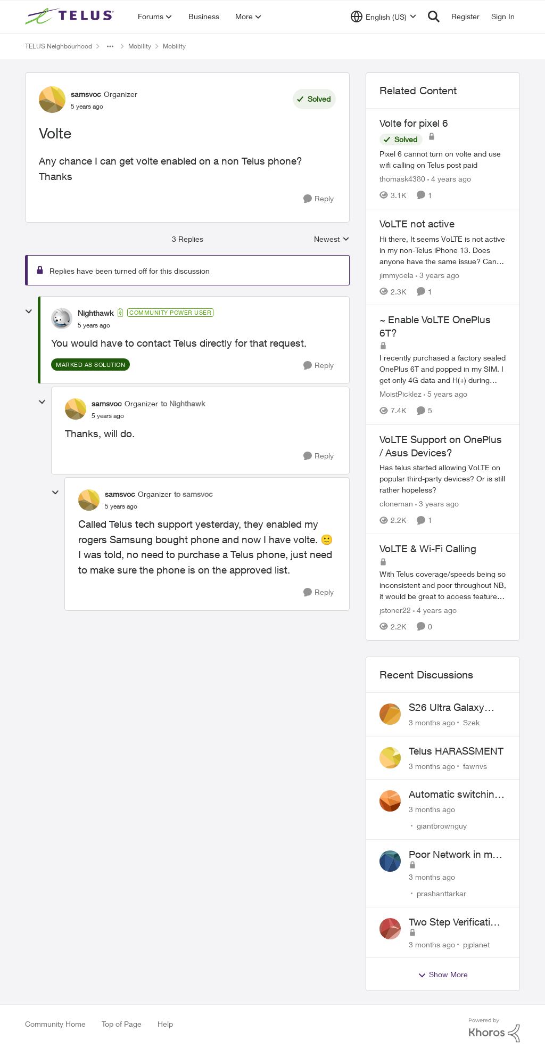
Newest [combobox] (332, 239)
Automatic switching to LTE (454, 794)
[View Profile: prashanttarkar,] (390, 861)
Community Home (55, 1023)
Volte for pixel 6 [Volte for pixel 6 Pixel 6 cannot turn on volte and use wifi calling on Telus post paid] (413, 123)
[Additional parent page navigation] (110, 46)
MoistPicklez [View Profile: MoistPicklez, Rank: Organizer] (400, 394)
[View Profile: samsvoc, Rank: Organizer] (52, 99)
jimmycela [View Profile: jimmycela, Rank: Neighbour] (396, 274)
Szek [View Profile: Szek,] (471, 722)
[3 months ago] (432, 722)
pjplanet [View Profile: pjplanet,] (476, 943)
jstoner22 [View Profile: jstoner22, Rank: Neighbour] (395, 610)
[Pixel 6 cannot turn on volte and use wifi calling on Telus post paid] (442, 159)
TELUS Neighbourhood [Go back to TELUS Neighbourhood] (58, 46)
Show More (443, 974)
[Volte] (94, 325)
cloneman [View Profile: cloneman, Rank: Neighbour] (396, 503)
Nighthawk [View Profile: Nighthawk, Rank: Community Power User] (95, 312)
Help (165, 1023)
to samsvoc (193, 493)
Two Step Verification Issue (455, 922)
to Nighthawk (183, 403)
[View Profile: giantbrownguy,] (390, 801)
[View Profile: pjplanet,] (390, 928)
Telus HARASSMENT (456, 751)
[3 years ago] (437, 274)
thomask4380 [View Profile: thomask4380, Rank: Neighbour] (402, 178)
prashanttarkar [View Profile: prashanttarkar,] (441, 893)
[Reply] (318, 199)
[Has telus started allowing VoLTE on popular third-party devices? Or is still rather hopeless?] (442, 478)
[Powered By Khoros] (494, 1030)
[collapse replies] (28, 311)
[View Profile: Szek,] (390, 714)
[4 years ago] (449, 178)
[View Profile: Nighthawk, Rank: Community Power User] (61, 318)
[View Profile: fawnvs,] (390, 757)
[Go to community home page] (71, 16)
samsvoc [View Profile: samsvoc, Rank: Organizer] (86, 94)
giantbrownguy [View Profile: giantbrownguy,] (442, 825)
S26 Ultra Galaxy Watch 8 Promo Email (457, 707)
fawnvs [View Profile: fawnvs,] (475, 765)
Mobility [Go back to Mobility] (139, 46)
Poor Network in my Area (453, 854)
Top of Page (122, 1023)
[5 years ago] (445, 394)
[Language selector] (383, 16)
